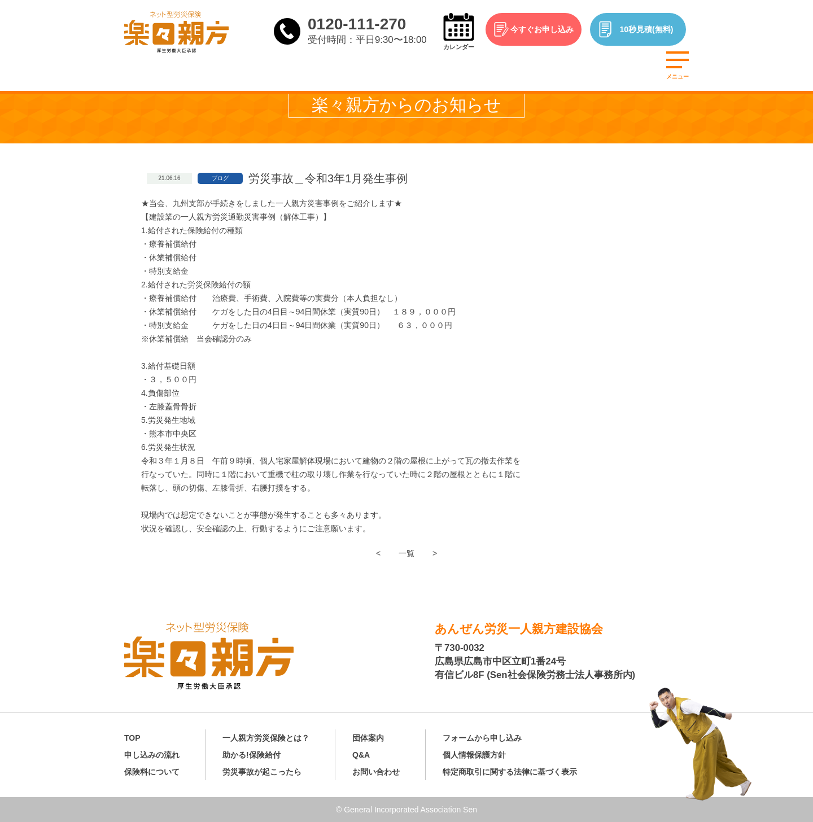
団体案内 (368, 737)
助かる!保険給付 (251, 754)
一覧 (406, 553)
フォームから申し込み (482, 737)
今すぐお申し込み (542, 29)
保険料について (152, 771)
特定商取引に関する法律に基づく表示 (510, 771)
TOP (132, 737)
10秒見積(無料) (647, 29)
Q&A (361, 754)
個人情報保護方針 (474, 754)
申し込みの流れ (152, 754)
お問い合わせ (376, 771)
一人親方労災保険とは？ (265, 737)
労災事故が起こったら (261, 771)
